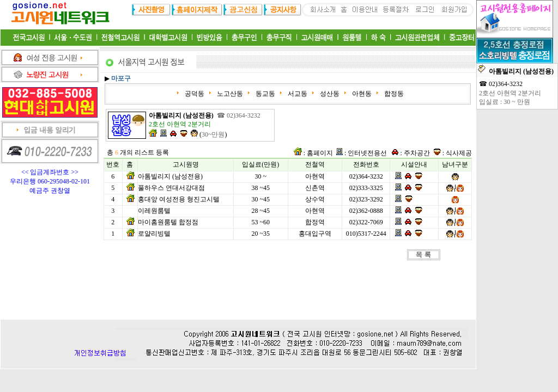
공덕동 (193, 93)
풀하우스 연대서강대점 (171, 188)
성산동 (328, 93)
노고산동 (229, 93)
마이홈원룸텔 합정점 (168, 222)
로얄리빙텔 (154, 233)
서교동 (296, 93)
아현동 (361, 93)
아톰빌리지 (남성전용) (170, 176)
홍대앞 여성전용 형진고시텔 (179, 199)
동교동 (264, 93)
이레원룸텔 (154, 211)
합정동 (393, 93)
